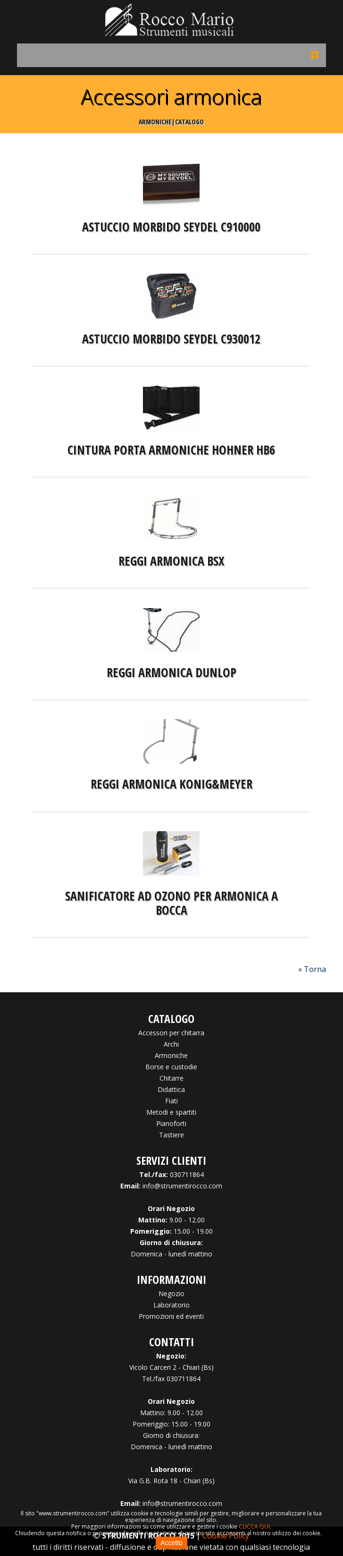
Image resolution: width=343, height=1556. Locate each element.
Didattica (171, 1089)
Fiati (171, 1100)
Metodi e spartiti (171, 1112)
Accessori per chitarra (171, 1032)
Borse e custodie (171, 1066)
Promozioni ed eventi (171, 1316)
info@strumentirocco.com (182, 1185)
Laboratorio (171, 1304)
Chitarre (171, 1078)
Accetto (171, 1543)
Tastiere (171, 1134)
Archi (171, 1044)
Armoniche (171, 1055)
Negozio (171, 1293)
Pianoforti (171, 1123)
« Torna (312, 969)
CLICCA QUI (254, 1526)
